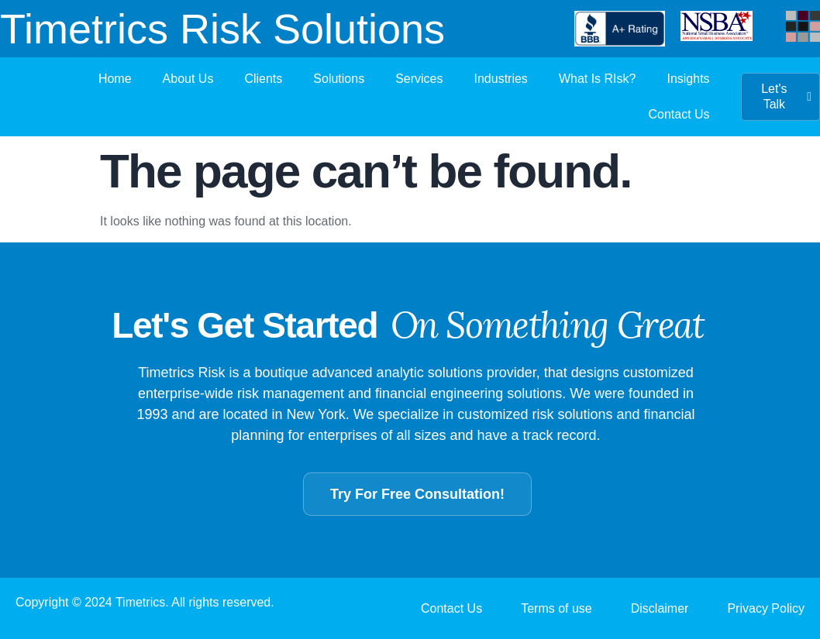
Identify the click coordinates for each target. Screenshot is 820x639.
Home (115, 78)
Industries (501, 78)
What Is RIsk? (597, 78)
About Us (188, 78)
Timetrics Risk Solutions (222, 28)
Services (419, 78)
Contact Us (678, 114)
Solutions (338, 78)
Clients (263, 78)
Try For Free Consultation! (417, 494)
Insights (688, 78)
